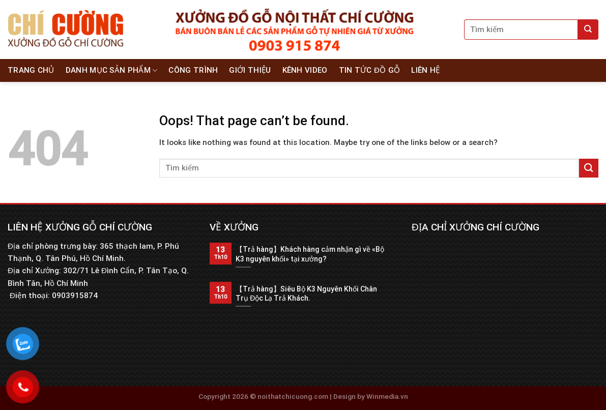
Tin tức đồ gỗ (369, 70)
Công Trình (193, 70)
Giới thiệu (250, 70)
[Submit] (588, 29)
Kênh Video (305, 70)
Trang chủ (31, 70)
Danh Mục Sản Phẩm (112, 70)
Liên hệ (425, 70)
